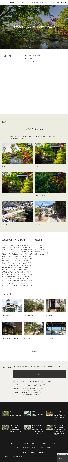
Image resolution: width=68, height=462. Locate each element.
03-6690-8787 (34, 381)
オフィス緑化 (28, 2)
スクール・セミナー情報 (23, 443)
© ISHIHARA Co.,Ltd (17, 456)
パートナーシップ (53, 443)
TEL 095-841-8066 (27, 394)
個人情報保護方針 (5, 456)
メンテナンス (43, 443)
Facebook (42, 452)
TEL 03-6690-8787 (27, 385)
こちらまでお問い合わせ (10, 265)
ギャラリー (34, 443)
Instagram (33, 452)
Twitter (25, 452)
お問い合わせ (62, 458)
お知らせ (19, 447)
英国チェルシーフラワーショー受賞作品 (52, 2)
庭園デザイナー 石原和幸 (38, 447)
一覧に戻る (34, 351)
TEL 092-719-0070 (27, 390)
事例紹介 (13, 443)
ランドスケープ (33, 2)
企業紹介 (49, 447)
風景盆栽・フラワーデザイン (41, 2)
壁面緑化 (23, 2)
